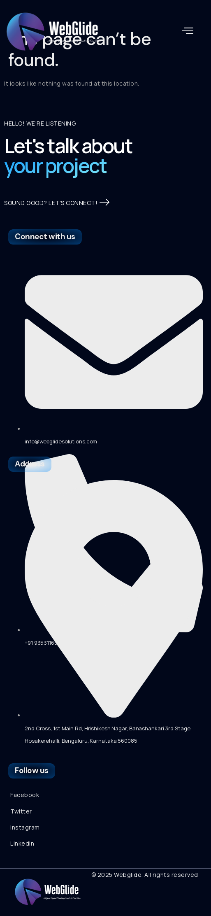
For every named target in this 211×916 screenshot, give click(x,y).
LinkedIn (22, 843)
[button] (188, 31)
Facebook (24, 795)
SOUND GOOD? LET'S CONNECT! (57, 203)
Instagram (25, 827)
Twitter (21, 811)
